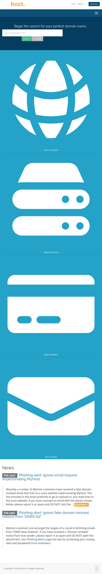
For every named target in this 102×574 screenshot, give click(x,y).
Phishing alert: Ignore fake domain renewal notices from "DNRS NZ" (45, 514)
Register (81, 4)
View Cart (94, 4)
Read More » (81, 504)
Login (73, 4)
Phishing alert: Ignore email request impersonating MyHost (39, 477)
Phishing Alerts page (39, 539)
